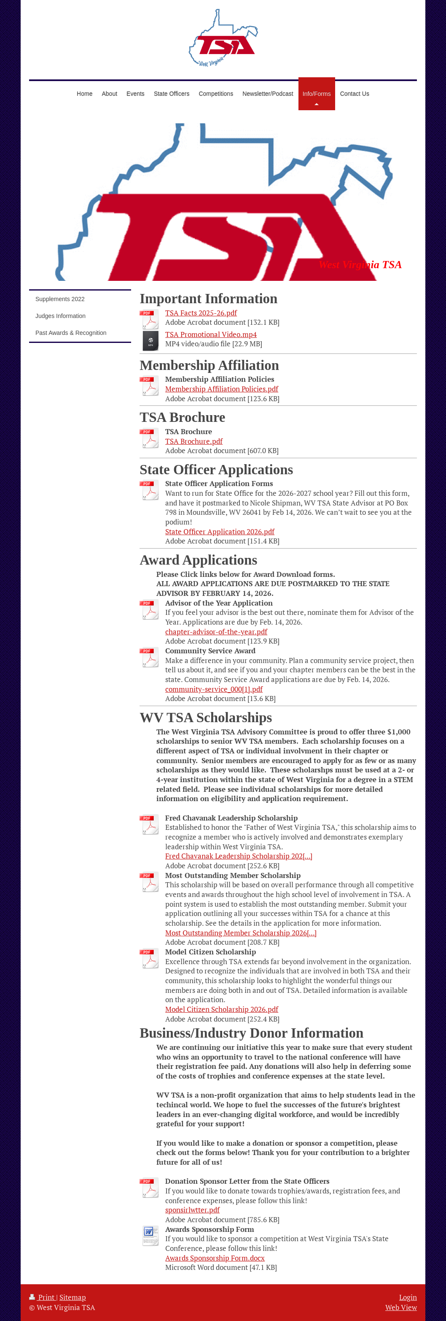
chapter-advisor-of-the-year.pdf (216, 631)
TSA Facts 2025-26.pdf (201, 313)
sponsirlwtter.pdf (192, 1210)
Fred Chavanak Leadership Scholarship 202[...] (238, 856)
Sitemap (72, 1297)
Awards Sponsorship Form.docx (215, 1258)
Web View (401, 1307)
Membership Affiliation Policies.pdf (221, 389)
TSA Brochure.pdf (194, 441)
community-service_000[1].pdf (214, 689)
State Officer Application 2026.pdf (219, 531)
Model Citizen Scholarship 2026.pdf (221, 1009)
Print (42, 1297)
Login (408, 1297)
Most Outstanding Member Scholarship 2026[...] (241, 933)
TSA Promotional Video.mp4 (211, 334)
